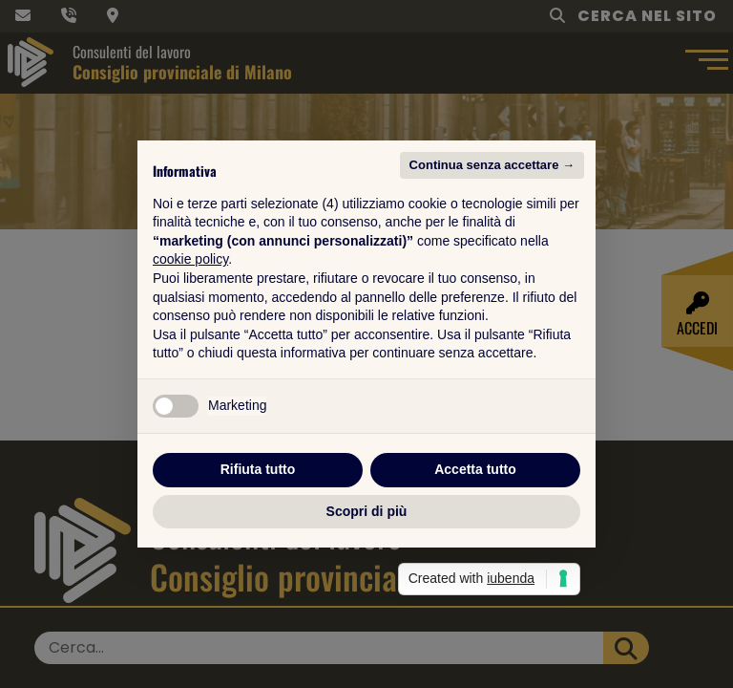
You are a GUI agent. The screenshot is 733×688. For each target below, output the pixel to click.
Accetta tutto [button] (475, 469)
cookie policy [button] (190, 259)
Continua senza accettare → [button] (492, 165)
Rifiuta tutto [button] (258, 469)
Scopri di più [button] (367, 511)
